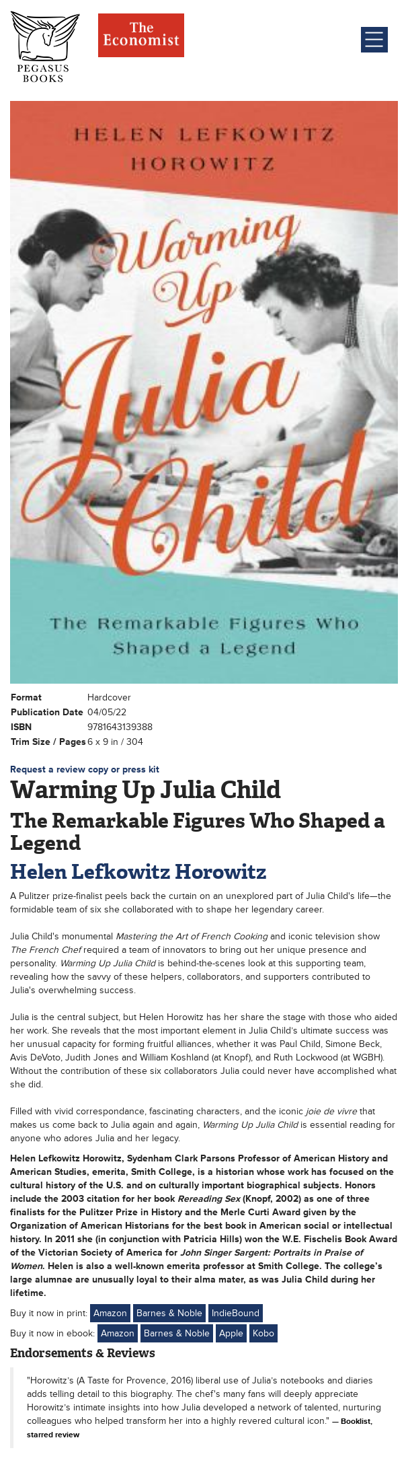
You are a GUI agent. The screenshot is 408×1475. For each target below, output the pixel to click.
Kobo (263, 1333)
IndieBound (235, 1313)
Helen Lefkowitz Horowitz (138, 872)
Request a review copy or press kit (84, 769)
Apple (231, 1333)
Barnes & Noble (169, 1313)
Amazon (110, 1313)
